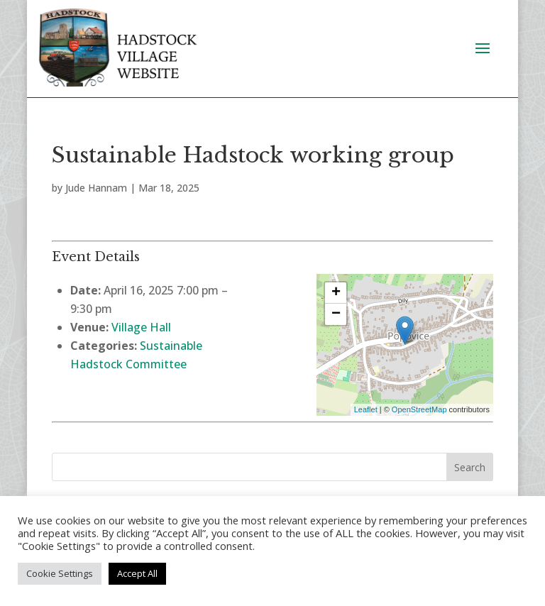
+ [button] (336, 293)
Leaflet (366, 409)
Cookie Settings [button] (59, 573)
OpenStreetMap (419, 409)
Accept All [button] (137, 573)
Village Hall (141, 327)
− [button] (336, 314)
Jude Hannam (96, 187)
